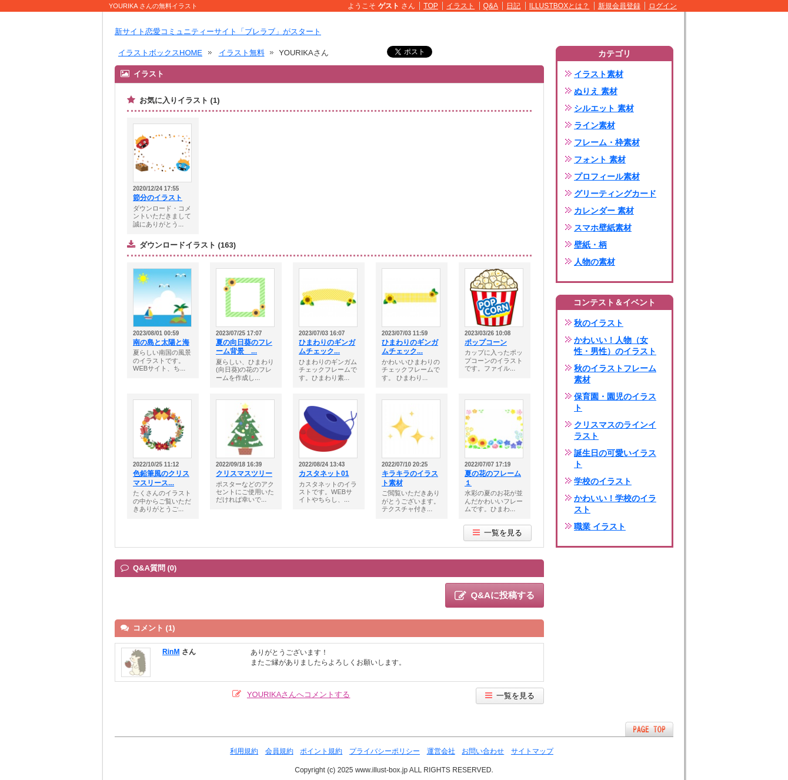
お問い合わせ (483, 751)
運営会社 (441, 751)
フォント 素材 (600, 159)
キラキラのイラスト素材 (410, 478)
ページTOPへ (649, 729)
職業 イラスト (600, 526)
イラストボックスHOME (160, 52)
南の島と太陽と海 (161, 342)
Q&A (491, 6)
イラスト (460, 6)
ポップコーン (486, 342)
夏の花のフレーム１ (493, 478)
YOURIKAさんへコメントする (298, 694)
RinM (171, 652)
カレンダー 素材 (604, 210)
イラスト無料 (242, 52)
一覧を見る (497, 532)
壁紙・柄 (590, 244)
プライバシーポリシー (384, 751)
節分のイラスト (157, 198)
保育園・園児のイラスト (615, 402)
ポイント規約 (321, 751)
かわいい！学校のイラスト (615, 504)
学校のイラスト (603, 481)
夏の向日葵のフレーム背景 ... (244, 347)
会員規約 (279, 751)
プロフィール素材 (607, 176)
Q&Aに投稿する (495, 596)
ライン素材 (594, 125)
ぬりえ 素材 (595, 91)
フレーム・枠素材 (607, 142)
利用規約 (244, 751)
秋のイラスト (598, 323)
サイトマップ (532, 751)
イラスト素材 (598, 74)
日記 (513, 6)
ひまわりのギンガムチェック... (327, 347)
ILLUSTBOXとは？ (559, 6)
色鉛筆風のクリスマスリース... (161, 478)
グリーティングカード (615, 193)
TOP (430, 6)
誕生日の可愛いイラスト (615, 458)
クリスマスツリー (244, 473)
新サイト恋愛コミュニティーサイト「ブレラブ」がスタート (218, 31)
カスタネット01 (324, 473)
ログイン (663, 6)
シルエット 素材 (604, 108)
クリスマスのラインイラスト (615, 430)
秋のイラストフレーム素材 (615, 374)
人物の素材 (594, 261)
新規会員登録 (619, 6)
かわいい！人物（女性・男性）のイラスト (615, 345)
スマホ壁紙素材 (603, 227)
